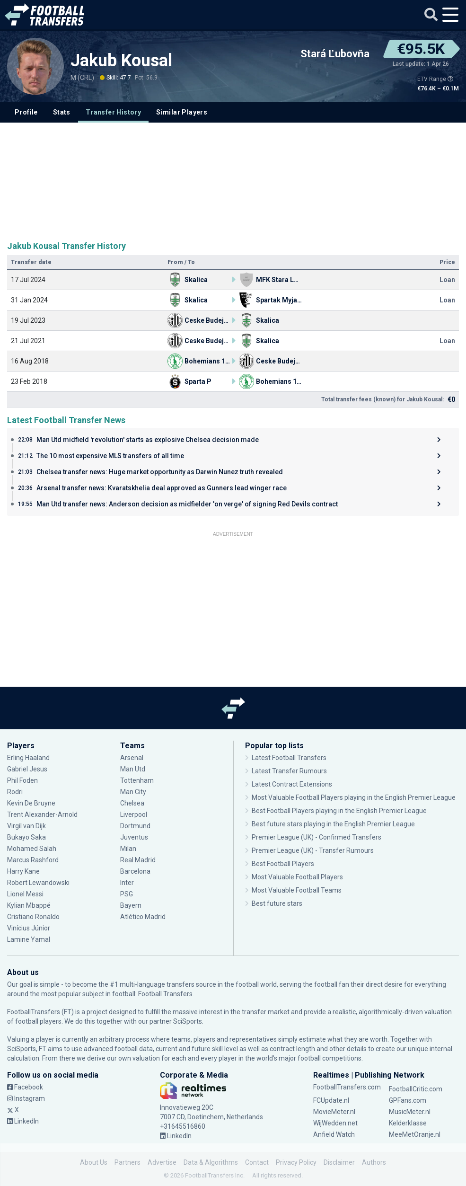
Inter (127, 882)
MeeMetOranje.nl (414, 1134)
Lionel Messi (26, 894)
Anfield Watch (334, 1134)
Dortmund (135, 826)
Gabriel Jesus (27, 769)
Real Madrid (138, 860)
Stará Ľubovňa (334, 54)
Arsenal (131, 757)
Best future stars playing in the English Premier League (333, 824)
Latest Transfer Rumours (289, 771)
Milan (128, 848)
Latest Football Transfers (289, 757)
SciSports (187, 1021)
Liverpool (133, 814)
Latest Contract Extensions (292, 784)
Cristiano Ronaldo (33, 916)
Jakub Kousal (121, 61)
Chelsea (132, 803)
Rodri (15, 792)
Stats (61, 112)
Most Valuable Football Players (297, 877)
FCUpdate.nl (331, 1100)
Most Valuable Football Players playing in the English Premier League (354, 797)
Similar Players (181, 112)
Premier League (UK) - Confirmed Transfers (316, 837)
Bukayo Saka (26, 837)
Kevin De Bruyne (31, 803)
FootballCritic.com (415, 1089)
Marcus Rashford (33, 860)
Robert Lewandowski (38, 882)
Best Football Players (283, 863)
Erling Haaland (28, 757)
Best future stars (277, 903)
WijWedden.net (335, 1123)
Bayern (130, 905)
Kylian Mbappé (29, 905)
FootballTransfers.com (347, 1087)
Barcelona (135, 871)
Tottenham (137, 780)
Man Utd (132, 769)
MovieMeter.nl (334, 1111)
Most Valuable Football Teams (297, 890)
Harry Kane (23, 871)
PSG (126, 894)
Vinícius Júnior (28, 928)
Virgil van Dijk (26, 826)
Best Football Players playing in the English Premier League (339, 810)
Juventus (134, 837)
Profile (26, 112)
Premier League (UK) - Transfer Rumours (313, 850)
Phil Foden (22, 780)
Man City (133, 792)
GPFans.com (407, 1100)
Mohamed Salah (31, 848)
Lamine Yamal (28, 939)
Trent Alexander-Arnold (43, 814)
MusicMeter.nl (410, 1111)
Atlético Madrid (143, 916)
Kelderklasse (408, 1123)
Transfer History (113, 112)
